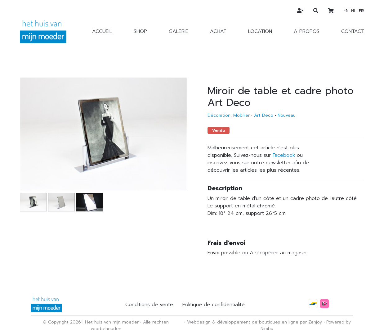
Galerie (178, 31)
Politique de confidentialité (213, 304)
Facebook (284, 155)
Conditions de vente (149, 304)
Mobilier (241, 115)
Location (260, 31)
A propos (306, 31)
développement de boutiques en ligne (257, 322)
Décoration (219, 115)
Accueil (102, 31)
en (346, 11)
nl (353, 11)
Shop (140, 31)
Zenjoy (315, 322)
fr (361, 11)
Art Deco (263, 115)
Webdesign (199, 322)
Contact (352, 31)
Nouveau (287, 115)
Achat (218, 31)
